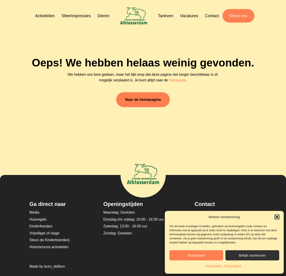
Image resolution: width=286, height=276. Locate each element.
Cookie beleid (213, 265)
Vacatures (189, 16)
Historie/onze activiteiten (49, 247)
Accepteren (196, 255)
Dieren (103, 16)
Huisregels (38, 219)
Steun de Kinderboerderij (49, 240)
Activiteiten (45, 16)
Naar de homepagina (143, 99)
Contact (212, 16)
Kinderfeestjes (40, 226)
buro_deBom (54, 266)
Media (34, 212)
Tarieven (165, 16)
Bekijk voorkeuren (252, 255)
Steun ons (238, 16)
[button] (277, 217)
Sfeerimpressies (76, 16)
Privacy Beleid (232, 265)
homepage (177, 80)
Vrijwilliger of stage (44, 233)
